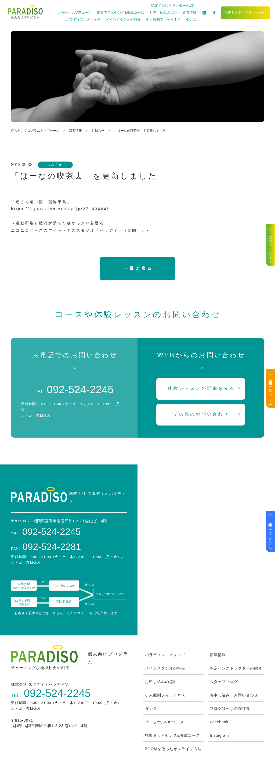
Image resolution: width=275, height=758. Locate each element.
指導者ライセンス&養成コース (120, 12)
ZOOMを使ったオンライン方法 (173, 722)
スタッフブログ (224, 655)
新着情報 (189, 12)
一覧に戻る (138, 268)
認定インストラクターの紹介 (173, 5)
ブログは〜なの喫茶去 (230, 682)
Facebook (219, 695)
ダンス (190, 19)
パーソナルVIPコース (74, 12)
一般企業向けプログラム (270, 533)
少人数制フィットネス (163, 19)
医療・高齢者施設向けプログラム (271, 390)
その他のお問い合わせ (201, 414)
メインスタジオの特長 (123, 19)
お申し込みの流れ (163, 12)
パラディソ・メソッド (83, 19)
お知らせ (98, 131)
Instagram (219, 709)
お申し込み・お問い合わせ (245, 12)
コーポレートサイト (271, 247)
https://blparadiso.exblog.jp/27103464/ (60, 209)
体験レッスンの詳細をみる (201, 388)
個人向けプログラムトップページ (35, 131)
